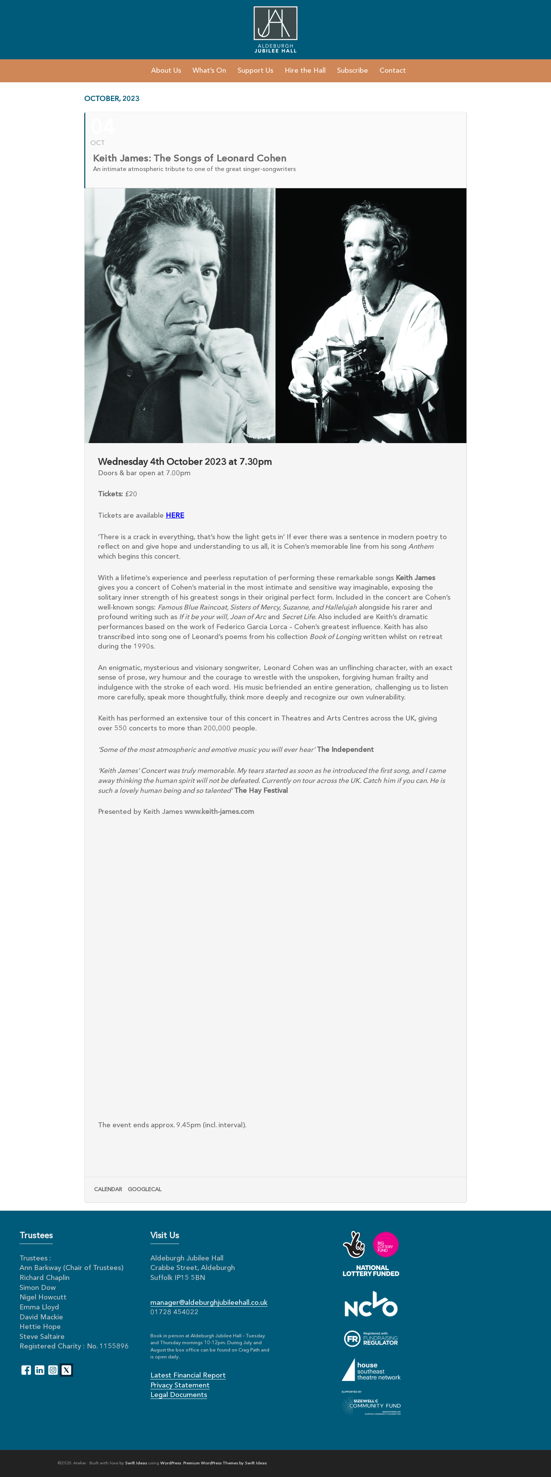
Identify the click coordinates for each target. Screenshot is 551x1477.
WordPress (170, 1463)
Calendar (108, 1189)
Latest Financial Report (188, 1375)
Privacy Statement (180, 1385)
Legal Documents (178, 1395)
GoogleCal (144, 1189)
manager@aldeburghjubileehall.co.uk (208, 1302)
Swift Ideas (136, 1463)
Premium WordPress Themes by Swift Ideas (225, 1463)
